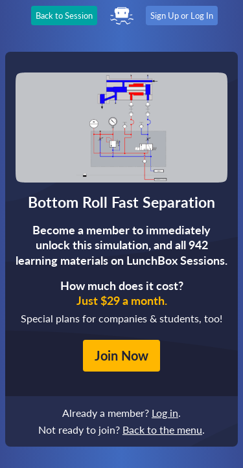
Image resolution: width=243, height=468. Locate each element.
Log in (165, 413)
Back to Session (64, 15)
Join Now (121, 355)
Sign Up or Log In (181, 15)
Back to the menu (162, 429)
